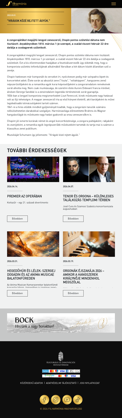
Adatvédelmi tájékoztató (61, 382)
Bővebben (17, 218)
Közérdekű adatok (31, 382)
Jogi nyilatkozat (89, 382)
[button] (113, 4)
